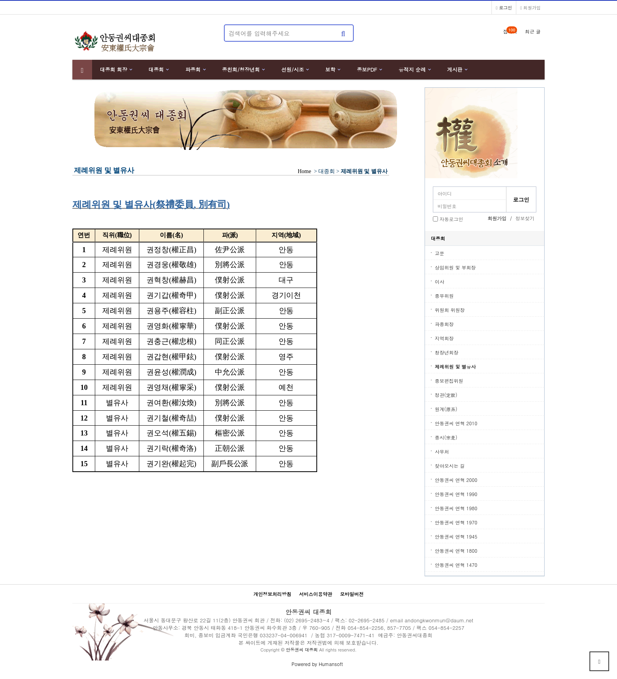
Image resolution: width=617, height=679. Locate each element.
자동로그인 (451, 219)
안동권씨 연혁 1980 (456, 508)
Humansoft (331, 664)
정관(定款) (446, 394)
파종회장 (444, 324)
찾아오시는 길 (450, 465)
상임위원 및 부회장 (455, 267)
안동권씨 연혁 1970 (456, 522)
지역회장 (444, 338)
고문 (439, 253)
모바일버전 (352, 593)
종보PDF (367, 69)
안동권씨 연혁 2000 (456, 479)
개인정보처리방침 (272, 593)
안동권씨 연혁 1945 (456, 536)
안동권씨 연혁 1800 (456, 550)
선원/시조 (292, 69)
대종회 (156, 69)
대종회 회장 (113, 69)
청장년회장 (446, 352)
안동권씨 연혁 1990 (456, 494)
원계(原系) (446, 409)
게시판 (454, 69)
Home (304, 171)
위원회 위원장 (450, 309)
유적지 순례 (412, 69)
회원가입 (530, 7)
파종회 (193, 69)
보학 (330, 69)
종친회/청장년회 (241, 69)
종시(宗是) (446, 437)
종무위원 (444, 295)
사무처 (442, 451)
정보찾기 (524, 218)
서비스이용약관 (315, 593)
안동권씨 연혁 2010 (456, 423)
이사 (439, 281)
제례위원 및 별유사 (455, 366)
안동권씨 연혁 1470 (456, 564)
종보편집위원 (449, 380)
